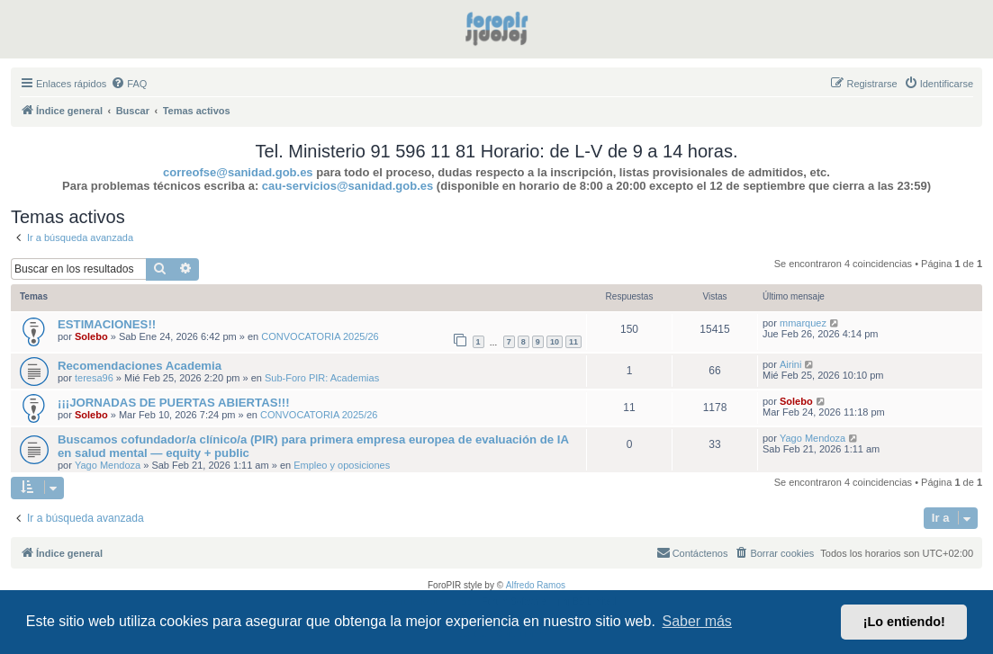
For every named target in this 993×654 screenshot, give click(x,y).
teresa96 (94, 377)
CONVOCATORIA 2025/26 (319, 336)
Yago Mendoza (107, 465)
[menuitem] (129, 83)
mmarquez (803, 323)
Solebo (91, 336)
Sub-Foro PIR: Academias (322, 377)
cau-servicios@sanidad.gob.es (347, 186)
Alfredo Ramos (535, 585)
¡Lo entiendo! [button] (904, 621)
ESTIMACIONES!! (107, 324)
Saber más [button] (697, 621)
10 (554, 341)
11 (573, 341)
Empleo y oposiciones (341, 465)
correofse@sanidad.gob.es (238, 172)
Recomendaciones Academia (139, 365)
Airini (790, 364)
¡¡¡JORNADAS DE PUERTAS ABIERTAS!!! (174, 402)
